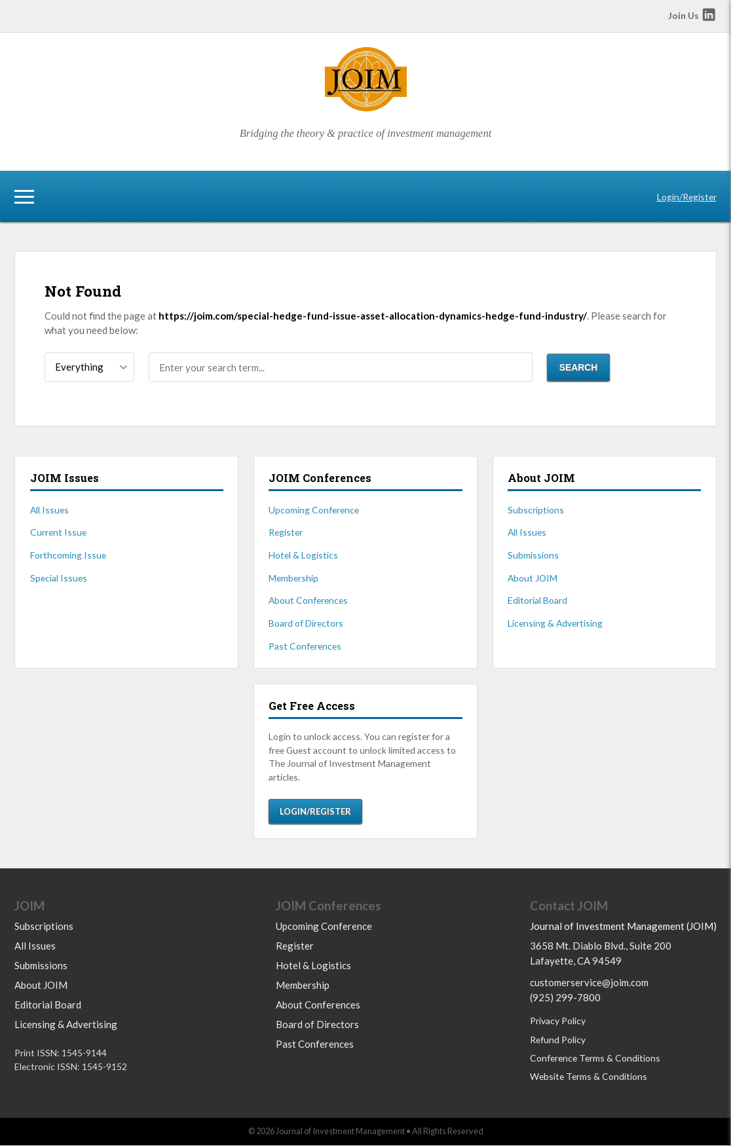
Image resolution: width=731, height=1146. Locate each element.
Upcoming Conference (314, 509)
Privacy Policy (558, 1021)
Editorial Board (537, 600)
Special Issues (58, 577)
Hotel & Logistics (303, 555)
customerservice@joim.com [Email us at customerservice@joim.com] (589, 983)
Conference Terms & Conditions (595, 1058)
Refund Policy (558, 1040)
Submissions (533, 555)
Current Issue (58, 532)
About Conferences (308, 600)
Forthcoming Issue (68, 555)
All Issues (49, 509)
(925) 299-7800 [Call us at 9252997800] (565, 998)
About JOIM (532, 577)
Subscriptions (536, 509)
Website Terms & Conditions (588, 1076)
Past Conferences (305, 646)
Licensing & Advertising (555, 623)
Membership (293, 577)
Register (286, 532)
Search (578, 367)
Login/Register (687, 196)
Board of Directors (306, 623)
